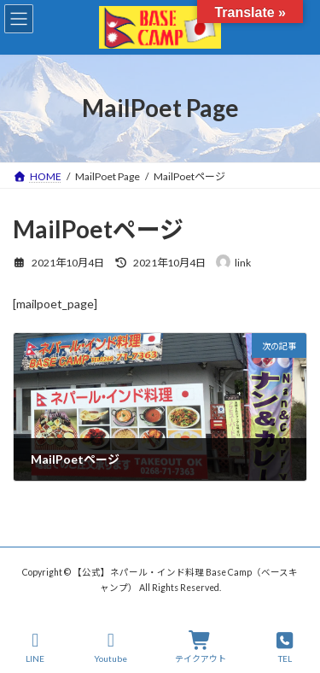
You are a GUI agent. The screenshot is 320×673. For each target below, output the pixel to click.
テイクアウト (200, 647)
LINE (36, 647)
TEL (285, 647)
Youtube (110, 647)
